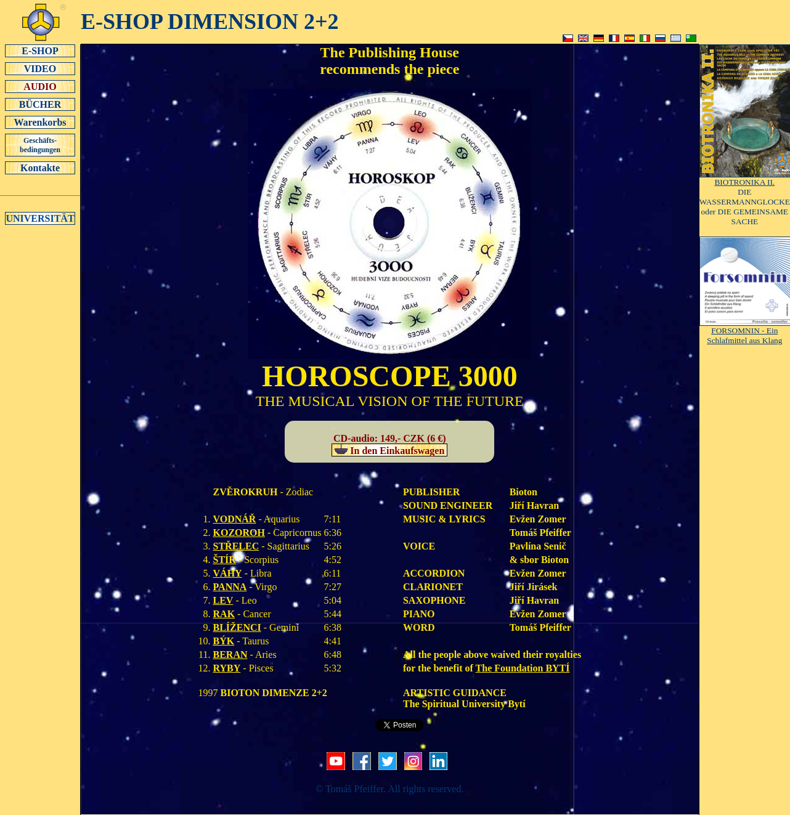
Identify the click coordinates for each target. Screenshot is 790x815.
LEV (223, 600)
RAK (224, 614)
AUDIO (40, 86)
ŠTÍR (224, 559)
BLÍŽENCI (237, 627)
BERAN (230, 654)
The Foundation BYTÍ (523, 668)
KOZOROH (239, 532)
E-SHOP (40, 50)
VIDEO (40, 68)
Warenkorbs (40, 122)
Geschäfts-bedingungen (40, 145)
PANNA (230, 587)
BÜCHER (40, 104)
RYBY (227, 668)
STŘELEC (236, 546)
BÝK (224, 641)
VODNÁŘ (234, 519)
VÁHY (227, 573)
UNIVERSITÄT (40, 218)
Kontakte (40, 167)
